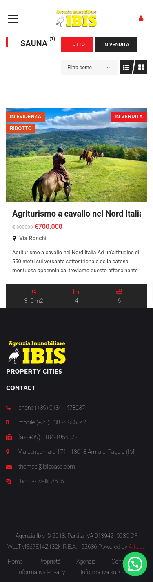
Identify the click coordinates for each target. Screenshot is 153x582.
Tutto (77, 44)
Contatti (121, 561)
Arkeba (137, 547)
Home (15, 561)
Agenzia (86, 561)
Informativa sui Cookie (108, 572)
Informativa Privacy (41, 572)
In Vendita (116, 44)
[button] (135, 564)
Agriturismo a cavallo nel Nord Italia (78, 214)
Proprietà (49, 561)
